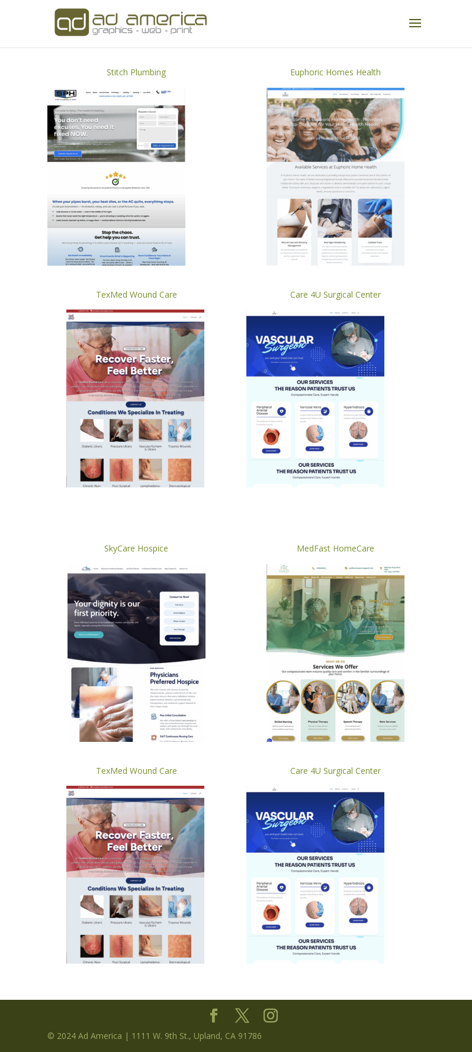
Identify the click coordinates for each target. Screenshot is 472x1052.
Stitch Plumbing (136, 72)
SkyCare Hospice (136, 548)
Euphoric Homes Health (335, 72)
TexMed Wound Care (136, 294)
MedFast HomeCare (335, 548)
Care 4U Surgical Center (335, 294)
